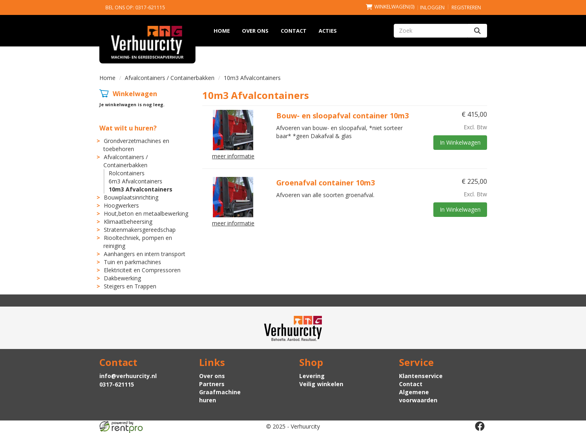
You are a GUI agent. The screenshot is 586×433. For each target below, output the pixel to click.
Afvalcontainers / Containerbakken (169, 78)
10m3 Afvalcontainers (140, 189)
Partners (212, 384)
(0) (390, 6)
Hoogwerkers (121, 205)
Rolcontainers (127, 173)
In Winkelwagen (460, 142)
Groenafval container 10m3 (325, 182)
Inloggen (432, 7)
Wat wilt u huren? (128, 128)
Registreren (466, 7)
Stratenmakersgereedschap (140, 229)
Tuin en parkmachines (132, 262)
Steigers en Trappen (130, 286)
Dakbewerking (122, 278)
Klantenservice (421, 376)
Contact (294, 30)
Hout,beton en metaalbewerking (146, 213)
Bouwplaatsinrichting (131, 197)
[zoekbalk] (431, 31)
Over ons (255, 30)
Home (222, 30)
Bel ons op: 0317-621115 (135, 7)
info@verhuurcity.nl (128, 376)
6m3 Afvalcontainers (135, 181)
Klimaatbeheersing (128, 221)
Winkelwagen (135, 93)
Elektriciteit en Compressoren (142, 270)
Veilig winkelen (321, 384)
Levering (312, 376)
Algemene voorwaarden (418, 396)
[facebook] (480, 426)
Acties (328, 30)
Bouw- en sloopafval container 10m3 (342, 115)
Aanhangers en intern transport (144, 254)
